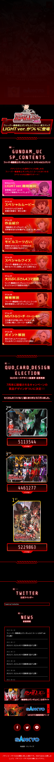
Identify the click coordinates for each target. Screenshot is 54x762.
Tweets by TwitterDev (12, 604)
